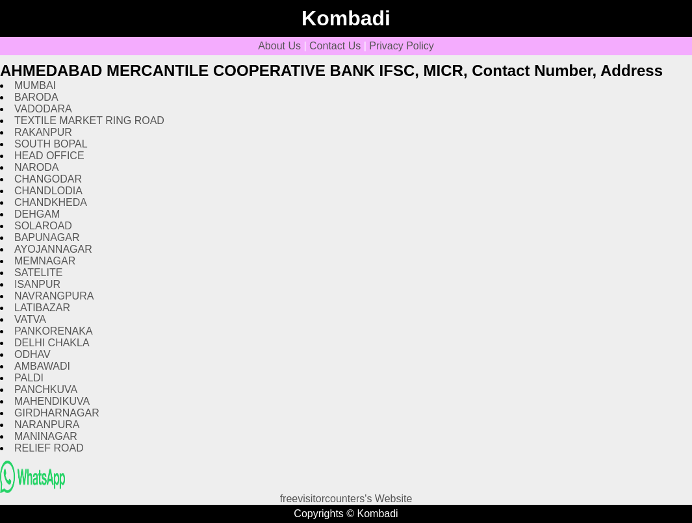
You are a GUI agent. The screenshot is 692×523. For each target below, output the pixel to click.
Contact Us (335, 45)
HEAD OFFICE (49, 155)
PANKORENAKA (53, 331)
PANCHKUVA (45, 389)
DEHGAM (37, 214)
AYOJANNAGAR (53, 249)
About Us (279, 45)
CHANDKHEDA (50, 202)
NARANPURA (46, 424)
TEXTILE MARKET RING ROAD (89, 120)
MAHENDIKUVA (52, 401)
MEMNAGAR (44, 260)
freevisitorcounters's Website (346, 498)
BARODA (36, 97)
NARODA (36, 167)
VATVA (30, 319)
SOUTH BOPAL (51, 143)
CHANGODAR (48, 179)
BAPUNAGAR (46, 237)
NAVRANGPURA (54, 295)
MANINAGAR (45, 436)
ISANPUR (37, 284)
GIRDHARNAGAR (56, 412)
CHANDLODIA (48, 190)
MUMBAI (35, 85)
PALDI (29, 377)
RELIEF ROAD (49, 447)
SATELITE (38, 272)
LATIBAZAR (42, 307)
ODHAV (32, 354)
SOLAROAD (43, 225)
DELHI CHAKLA (52, 342)
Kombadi (346, 18)
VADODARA (43, 108)
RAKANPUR (43, 132)
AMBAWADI (42, 366)
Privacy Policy (401, 45)
